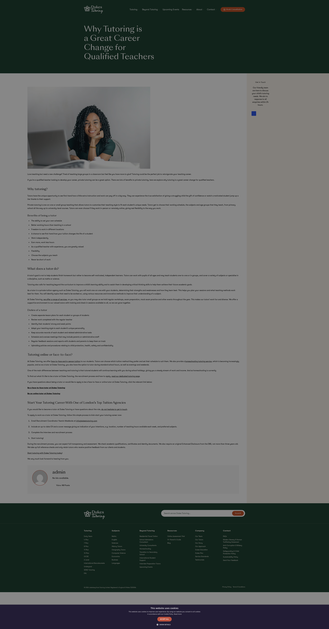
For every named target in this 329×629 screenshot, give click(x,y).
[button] (164, 624)
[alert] (164, 314)
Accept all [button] (164, 619)
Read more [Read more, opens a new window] (178, 614)
